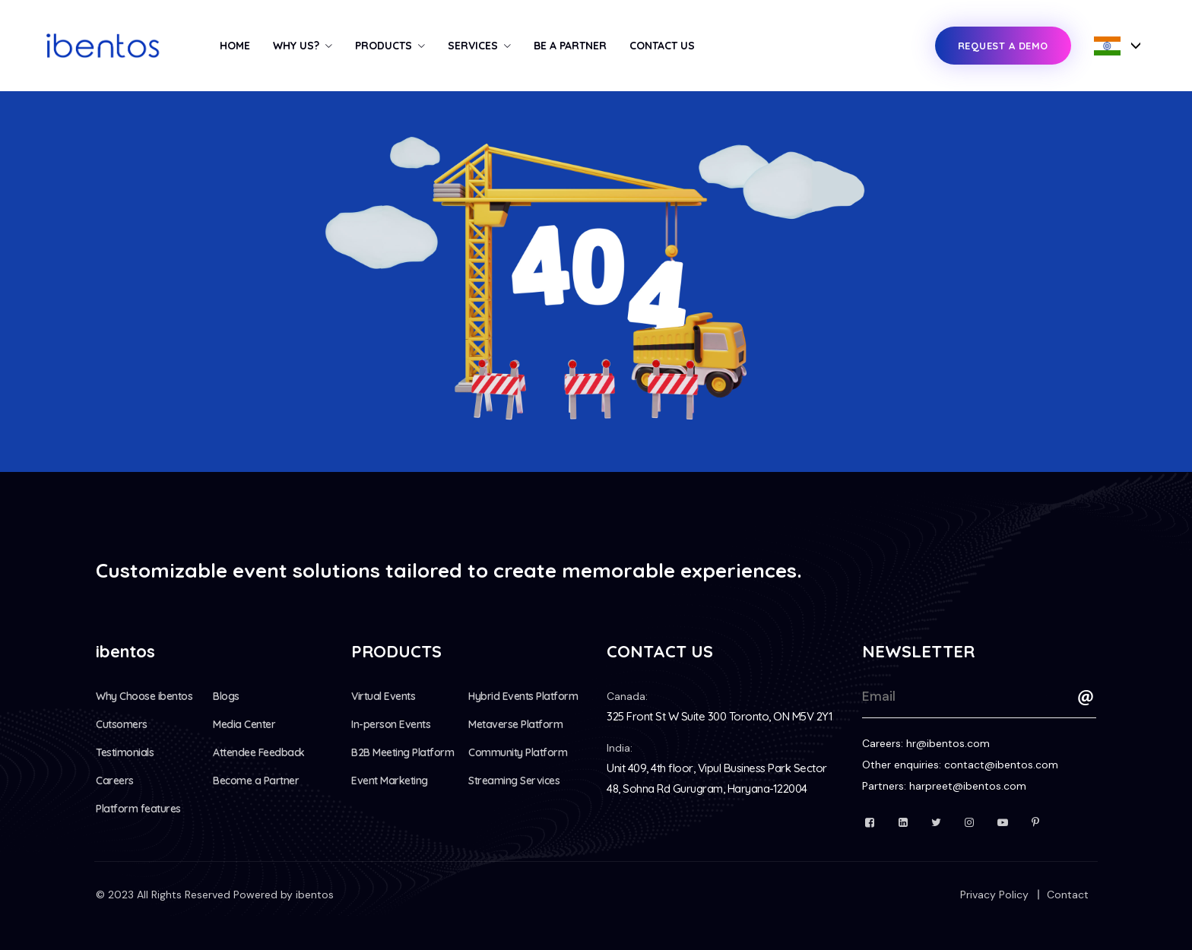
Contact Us (662, 45)
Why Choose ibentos (144, 696)
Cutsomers (121, 724)
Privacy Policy (994, 894)
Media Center (244, 724)
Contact (1068, 894)
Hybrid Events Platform (523, 696)
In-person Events (390, 724)
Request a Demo (1003, 46)
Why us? (296, 45)
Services (473, 45)
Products (383, 45)
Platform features (138, 808)
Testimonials (125, 752)
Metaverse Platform (515, 724)
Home (235, 45)
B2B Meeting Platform (402, 752)
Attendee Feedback (259, 752)
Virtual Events (383, 696)
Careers (115, 780)
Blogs (226, 696)
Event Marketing (389, 780)
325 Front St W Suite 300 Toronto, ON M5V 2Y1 (719, 716)
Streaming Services (514, 780)
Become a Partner (256, 780)
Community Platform (517, 752)
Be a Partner (570, 45)
